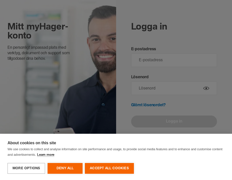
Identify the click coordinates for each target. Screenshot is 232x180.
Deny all (65, 168)
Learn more (45, 155)
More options (26, 168)
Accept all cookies (109, 168)
